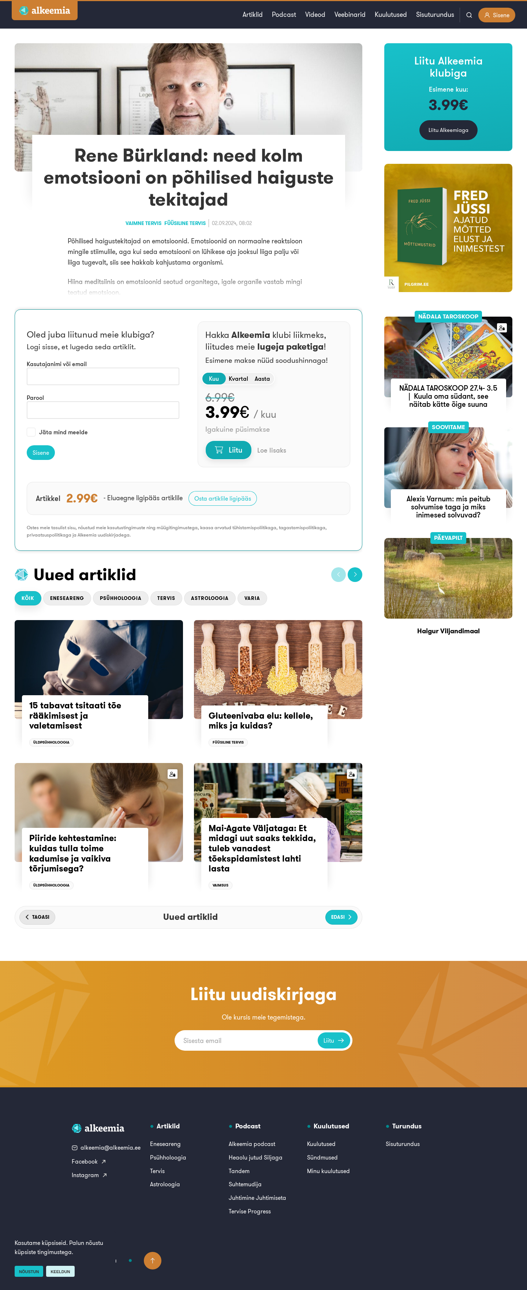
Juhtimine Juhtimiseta (257, 1197)
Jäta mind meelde (57, 432)
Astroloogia (210, 598)
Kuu (214, 378)
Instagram (90, 1175)
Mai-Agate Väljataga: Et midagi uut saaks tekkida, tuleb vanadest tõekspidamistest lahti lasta (262, 848)
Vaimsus (220, 885)
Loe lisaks (271, 450)
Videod (315, 14)
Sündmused (322, 1157)
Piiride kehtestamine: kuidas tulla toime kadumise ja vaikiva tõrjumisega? (72, 853)
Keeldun (60, 1271)
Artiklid (253, 14)
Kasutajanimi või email (57, 364)
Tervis (166, 598)
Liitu (228, 449)
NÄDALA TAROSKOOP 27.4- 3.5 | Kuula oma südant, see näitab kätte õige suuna (448, 396)
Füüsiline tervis (185, 223)
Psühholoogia (121, 598)
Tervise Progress (250, 1211)
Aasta (262, 378)
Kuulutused (391, 14)
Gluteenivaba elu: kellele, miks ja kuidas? (261, 720)
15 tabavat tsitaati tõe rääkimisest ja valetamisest (75, 715)
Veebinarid (350, 14)
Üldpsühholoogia (51, 742)
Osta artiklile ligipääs (222, 498)
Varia (252, 598)
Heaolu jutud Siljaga (256, 1157)
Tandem (239, 1171)
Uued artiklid (85, 574)
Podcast (284, 14)
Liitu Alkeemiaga (448, 129)
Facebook (89, 1161)
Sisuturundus (435, 14)
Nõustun (29, 1271)
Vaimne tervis (143, 223)
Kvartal (238, 378)
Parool (35, 397)
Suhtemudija (245, 1184)
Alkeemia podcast (252, 1143)
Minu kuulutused (328, 1171)
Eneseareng (67, 598)
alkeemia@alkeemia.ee (106, 1147)
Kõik (28, 598)
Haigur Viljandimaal (448, 631)
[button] (338, 574)
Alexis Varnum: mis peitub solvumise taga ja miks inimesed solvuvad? (448, 506)
